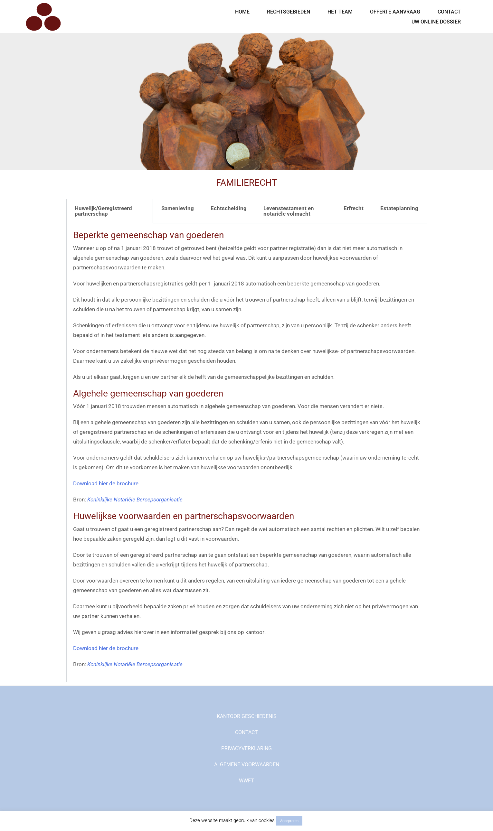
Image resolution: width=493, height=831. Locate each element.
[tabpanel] (246, 452)
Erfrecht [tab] (354, 208)
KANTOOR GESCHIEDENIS (247, 716)
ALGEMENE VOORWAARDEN (246, 764)
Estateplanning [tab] (399, 208)
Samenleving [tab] (177, 208)
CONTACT (449, 12)
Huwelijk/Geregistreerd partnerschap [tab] (103, 211)
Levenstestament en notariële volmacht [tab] (288, 211)
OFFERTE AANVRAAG (395, 12)
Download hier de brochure (105, 483)
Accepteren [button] (289, 821)
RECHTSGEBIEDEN (288, 12)
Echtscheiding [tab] (229, 208)
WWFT (246, 781)
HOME (242, 12)
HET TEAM (340, 12)
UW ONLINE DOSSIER (436, 22)
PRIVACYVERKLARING (246, 748)
